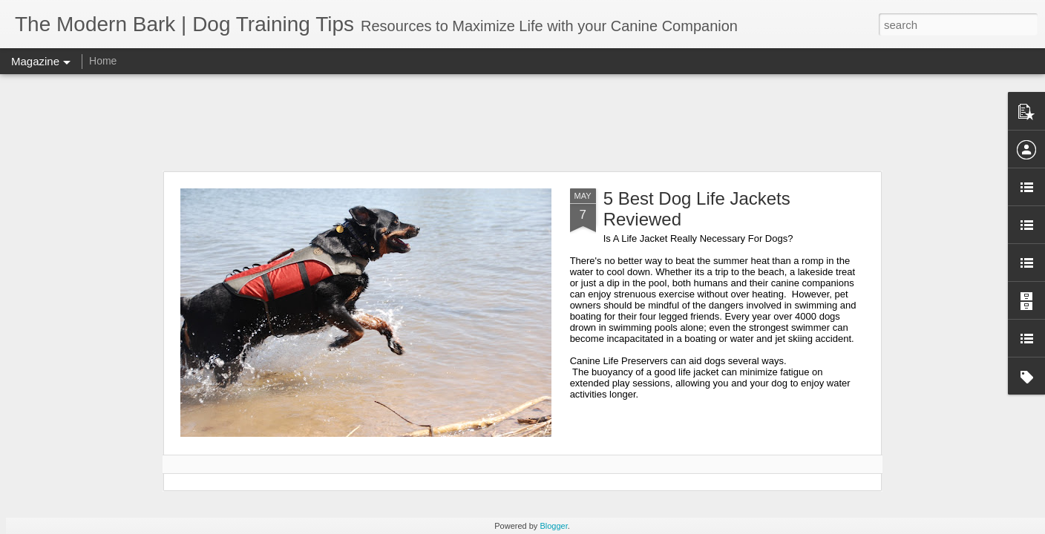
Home (103, 61)
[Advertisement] (522, 122)
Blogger (553, 525)
